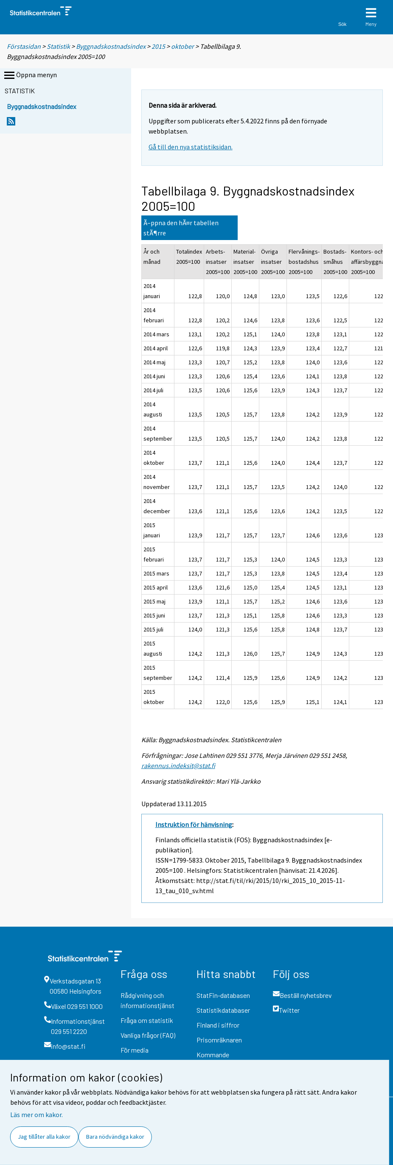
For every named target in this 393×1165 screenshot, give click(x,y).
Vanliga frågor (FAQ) (148, 1035)
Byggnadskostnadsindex (111, 46)
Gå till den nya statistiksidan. (191, 146)
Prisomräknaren (219, 1040)
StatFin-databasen (223, 995)
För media (135, 1050)
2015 (158, 46)
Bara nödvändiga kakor (115, 1136)
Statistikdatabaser (223, 1010)
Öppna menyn (30, 75)
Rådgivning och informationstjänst (147, 1000)
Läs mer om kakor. (36, 1114)
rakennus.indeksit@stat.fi (178, 765)
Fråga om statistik (147, 1020)
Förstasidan (24, 46)
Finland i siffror (217, 1025)
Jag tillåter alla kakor (44, 1136)
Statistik (58, 46)
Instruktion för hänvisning (193, 824)
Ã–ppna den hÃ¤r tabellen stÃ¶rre (181, 227)
